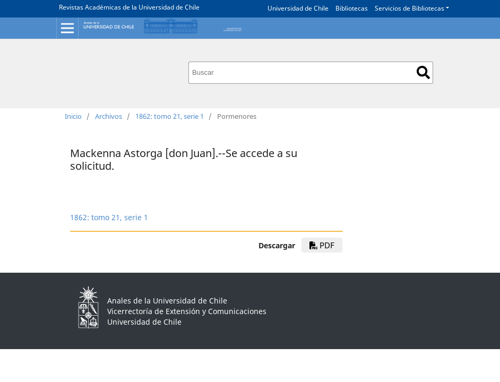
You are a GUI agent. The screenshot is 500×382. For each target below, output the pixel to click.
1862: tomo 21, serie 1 (169, 116)
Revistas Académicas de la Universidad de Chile (129, 7)
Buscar (423, 72)
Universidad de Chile (298, 8)
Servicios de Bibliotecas (409, 8)
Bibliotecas (351, 8)
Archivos (108, 116)
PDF (321, 245)
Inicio (73, 116)
